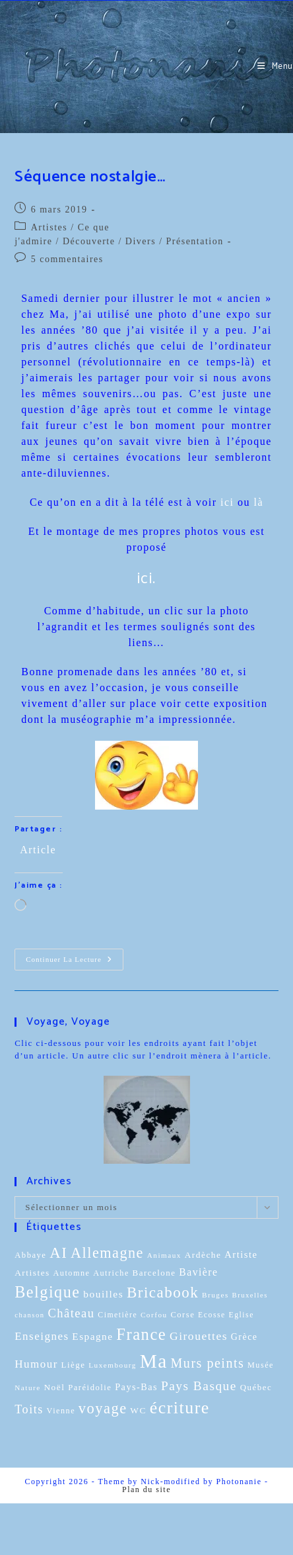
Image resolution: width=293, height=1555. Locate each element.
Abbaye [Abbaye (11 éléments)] (30, 1255)
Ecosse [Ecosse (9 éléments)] (212, 1315)
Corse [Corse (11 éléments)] (182, 1314)
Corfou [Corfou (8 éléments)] (154, 1315)
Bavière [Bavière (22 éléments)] (198, 1272)
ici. (146, 579)
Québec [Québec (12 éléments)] (256, 1387)
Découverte (89, 241)
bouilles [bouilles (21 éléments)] (103, 1293)
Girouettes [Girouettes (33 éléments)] (199, 1336)
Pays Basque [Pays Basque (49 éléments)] (199, 1386)
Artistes (49, 227)
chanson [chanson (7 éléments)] (29, 1315)
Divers (140, 241)
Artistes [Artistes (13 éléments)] (32, 1273)
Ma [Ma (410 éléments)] (154, 1361)
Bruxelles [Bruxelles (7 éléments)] (250, 1295)
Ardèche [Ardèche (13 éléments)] (203, 1255)
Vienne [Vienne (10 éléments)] (61, 1410)
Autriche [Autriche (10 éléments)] (111, 1273)
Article (38, 849)
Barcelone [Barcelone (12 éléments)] (154, 1273)
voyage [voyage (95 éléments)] (103, 1408)
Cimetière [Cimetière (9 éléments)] (117, 1315)
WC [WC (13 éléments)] (138, 1410)
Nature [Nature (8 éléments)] (27, 1387)
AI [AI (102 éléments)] (58, 1253)
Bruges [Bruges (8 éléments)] (215, 1295)
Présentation (195, 241)
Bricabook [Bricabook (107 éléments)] (163, 1292)
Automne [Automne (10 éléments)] (71, 1273)
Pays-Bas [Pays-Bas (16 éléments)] (136, 1387)
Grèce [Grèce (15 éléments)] (244, 1337)
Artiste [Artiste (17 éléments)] (240, 1254)
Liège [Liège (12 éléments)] (73, 1365)
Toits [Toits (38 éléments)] (29, 1409)
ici (227, 502)
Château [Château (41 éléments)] (71, 1313)
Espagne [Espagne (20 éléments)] (92, 1336)
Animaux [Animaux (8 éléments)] (164, 1255)
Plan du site (146, 1489)
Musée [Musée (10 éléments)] (260, 1365)
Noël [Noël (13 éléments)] (54, 1387)
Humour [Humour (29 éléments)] (36, 1364)
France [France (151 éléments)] (141, 1334)
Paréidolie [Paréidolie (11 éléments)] (90, 1387)
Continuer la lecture (74, 956)
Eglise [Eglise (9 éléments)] (241, 1315)
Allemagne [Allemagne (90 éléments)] (107, 1253)
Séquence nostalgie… (90, 177)
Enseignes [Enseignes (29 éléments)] (42, 1336)
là (259, 502)
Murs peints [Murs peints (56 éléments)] (208, 1363)
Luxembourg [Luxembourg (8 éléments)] (112, 1365)
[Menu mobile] (275, 66)
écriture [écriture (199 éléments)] (180, 1407)
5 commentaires (67, 259)
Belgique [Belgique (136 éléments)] (47, 1292)
